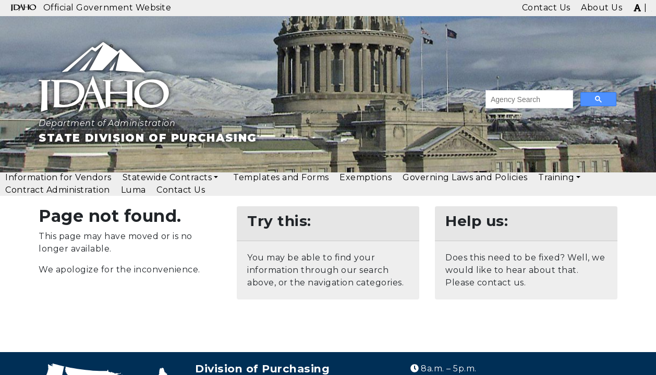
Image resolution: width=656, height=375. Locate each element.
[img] (637, 7)
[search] (528, 99)
